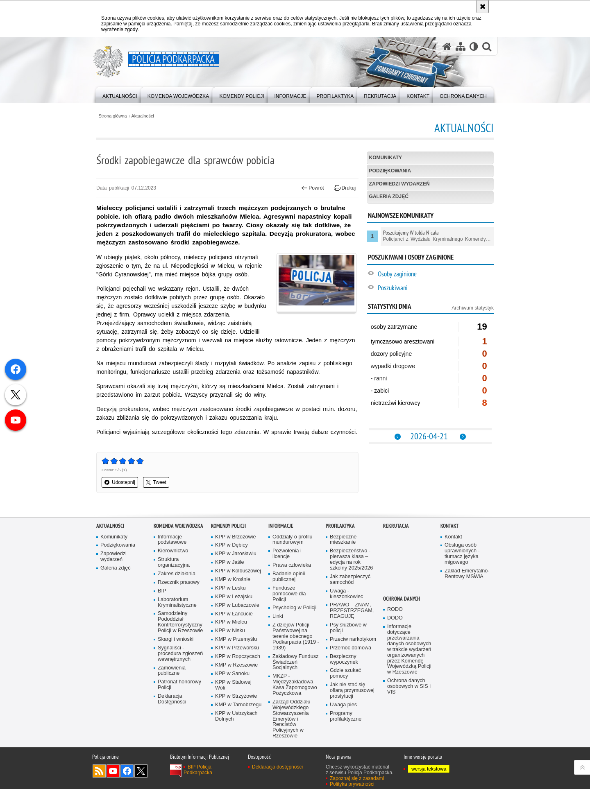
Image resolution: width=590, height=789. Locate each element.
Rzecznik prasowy (179, 582)
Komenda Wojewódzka (178, 525)
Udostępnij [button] (119, 482)
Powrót (312, 188)
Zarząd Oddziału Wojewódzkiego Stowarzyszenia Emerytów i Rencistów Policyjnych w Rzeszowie (291, 719)
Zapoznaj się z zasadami (357, 778)
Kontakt (449, 525)
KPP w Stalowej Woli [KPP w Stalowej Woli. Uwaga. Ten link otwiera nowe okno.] (233, 685)
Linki (277, 616)
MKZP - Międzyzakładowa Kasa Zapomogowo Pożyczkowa (294, 685)
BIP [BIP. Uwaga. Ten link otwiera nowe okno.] (162, 591)
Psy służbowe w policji (348, 627)
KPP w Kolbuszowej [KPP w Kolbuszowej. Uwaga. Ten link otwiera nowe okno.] (238, 571)
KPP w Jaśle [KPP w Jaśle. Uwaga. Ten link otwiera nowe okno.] (229, 562)
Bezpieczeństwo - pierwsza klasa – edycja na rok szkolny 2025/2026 (351, 559)
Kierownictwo (173, 551)
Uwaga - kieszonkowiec (346, 593)
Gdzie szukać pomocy (345, 673)
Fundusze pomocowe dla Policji (289, 594)
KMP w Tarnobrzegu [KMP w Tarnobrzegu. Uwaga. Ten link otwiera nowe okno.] (238, 705)
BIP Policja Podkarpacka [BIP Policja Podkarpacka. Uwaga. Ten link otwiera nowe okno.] (198, 769)
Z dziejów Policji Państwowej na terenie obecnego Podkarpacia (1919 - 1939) (295, 636)
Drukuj (345, 188)
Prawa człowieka (291, 565)
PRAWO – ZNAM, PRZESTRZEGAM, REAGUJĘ (352, 610)
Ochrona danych (401, 598)
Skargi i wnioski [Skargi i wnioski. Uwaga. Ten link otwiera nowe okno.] (175, 639)
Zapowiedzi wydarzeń (399, 184)
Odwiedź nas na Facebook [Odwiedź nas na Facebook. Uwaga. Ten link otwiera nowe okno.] (127, 771)
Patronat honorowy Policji (179, 684)
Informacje (280, 525)
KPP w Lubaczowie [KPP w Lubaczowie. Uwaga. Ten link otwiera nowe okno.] (237, 605)
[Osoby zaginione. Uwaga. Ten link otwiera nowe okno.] (435, 275)
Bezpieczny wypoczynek (344, 659)
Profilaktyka (340, 525)
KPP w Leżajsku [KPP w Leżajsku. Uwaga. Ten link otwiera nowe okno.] (233, 596)
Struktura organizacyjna (174, 562)
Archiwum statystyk (473, 308)
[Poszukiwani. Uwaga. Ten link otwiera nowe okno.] (435, 289)
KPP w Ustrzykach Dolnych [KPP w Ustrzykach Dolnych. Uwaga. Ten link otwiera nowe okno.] (236, 716)
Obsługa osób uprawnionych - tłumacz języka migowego (462, 554)
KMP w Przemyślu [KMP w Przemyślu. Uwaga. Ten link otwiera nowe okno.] (236, 639)
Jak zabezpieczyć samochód (350, 579)
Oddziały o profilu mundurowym (292, 539)
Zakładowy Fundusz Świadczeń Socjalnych (295, 662)
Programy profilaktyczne (345, 716)
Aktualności (143, 116)
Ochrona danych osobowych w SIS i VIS (409, 686)
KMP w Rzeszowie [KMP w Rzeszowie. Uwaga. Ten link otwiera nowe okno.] (236, 665)
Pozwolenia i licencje (287, 553)
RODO (395, 609)
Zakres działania (176, 573)
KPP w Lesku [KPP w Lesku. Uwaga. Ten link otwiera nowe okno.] (230, 588)
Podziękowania (390, 171)
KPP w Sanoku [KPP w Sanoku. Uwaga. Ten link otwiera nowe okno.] (232, 673)
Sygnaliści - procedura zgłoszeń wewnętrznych (180, 653)
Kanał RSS (99, 771)
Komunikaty (385, 158)
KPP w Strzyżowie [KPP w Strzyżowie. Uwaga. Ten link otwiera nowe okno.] (236, 696)
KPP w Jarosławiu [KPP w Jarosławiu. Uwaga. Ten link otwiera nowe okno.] (235, 553)
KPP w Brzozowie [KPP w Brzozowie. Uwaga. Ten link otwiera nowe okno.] (235, 537)
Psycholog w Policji (294, 607)
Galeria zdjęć (388, 196)
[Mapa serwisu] (460, 46)
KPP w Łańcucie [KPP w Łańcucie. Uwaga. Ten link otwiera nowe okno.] (234, 614)
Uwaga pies (343, 705)
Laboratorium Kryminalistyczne (177, 602)
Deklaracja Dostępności (172, 699)
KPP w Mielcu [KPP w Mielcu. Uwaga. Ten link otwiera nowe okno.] (231, 622)
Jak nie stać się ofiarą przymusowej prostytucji (352, 690)
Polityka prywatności (352, 784)
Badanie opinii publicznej (288, 576)
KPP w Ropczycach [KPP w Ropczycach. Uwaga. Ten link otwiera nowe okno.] (237, 656)
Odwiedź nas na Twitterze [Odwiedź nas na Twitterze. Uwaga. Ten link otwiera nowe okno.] (141, 771)
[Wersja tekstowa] (474, 46)
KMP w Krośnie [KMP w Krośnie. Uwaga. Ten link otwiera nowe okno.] (232, 579)
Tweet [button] (156, 482)
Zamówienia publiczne (172, 670)
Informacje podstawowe (172, 539)
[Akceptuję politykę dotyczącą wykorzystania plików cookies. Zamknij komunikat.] (483, 6)
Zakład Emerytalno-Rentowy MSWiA (467, 573)
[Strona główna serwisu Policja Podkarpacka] (447, 46)
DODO (395, 618)
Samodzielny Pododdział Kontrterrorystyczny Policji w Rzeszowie (180, 622)
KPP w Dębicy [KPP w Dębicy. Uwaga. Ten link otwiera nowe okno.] (231, 545)
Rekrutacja (396, 525)
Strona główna (112, 116)
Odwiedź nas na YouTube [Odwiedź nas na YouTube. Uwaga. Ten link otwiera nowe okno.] (113, 771)
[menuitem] (120, 94)
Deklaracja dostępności (277, 767)
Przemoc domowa (350, 648)
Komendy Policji (228, 525)
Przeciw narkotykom (353, 639)
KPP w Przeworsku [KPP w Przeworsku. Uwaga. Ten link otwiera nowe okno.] (237, 648)
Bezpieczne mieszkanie (343, 539)
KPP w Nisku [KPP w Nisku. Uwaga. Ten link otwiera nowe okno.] (230, 630)
